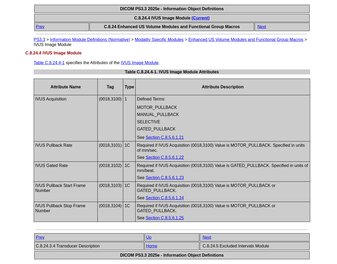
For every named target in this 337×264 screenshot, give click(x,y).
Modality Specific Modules (159, 39)
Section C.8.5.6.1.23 (165, 177)
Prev (40, 26)
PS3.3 (39, 39)
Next (261, 26)
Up (148, 237)
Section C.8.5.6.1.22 (165, 157)
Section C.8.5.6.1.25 (165, 218)
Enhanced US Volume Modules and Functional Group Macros (245, 39)
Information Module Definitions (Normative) (90, 39)
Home (151, 246)
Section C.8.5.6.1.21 (165, 137)
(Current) (201, 18)
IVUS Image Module (139, 62)
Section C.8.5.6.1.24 (165, 198)
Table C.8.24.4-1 (49, 62)
